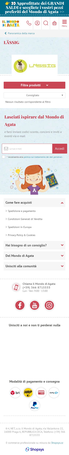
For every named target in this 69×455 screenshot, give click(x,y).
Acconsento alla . (35, 157)
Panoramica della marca (21, 33)
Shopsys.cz (57, 442)
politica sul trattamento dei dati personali (43, 157)
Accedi (59, 148)
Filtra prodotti (34, 85)
